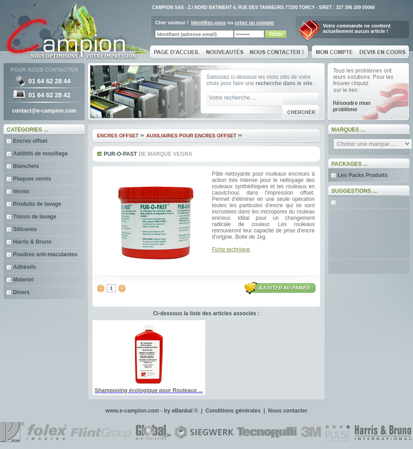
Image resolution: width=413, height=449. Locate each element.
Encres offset (30, 141)
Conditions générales (233, 411)
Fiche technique (231, 249)
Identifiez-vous (208, 22)
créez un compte (254, 22)
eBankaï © (185, 411)
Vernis (21, 191)
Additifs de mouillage (40, 153)
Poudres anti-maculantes (45, 254)
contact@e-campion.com (44, 111)
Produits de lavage (37, 204)
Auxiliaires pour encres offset (191, 135)
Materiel (23, 280)
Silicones (25, 229)
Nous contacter (287, 411)
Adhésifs (24, 267)
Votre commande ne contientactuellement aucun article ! (356, 28)
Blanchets (26, 166)
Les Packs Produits (363, 175)
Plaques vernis (32, 179)
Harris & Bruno (32, 242)
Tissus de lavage (34, 216)
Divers (21, 292)
